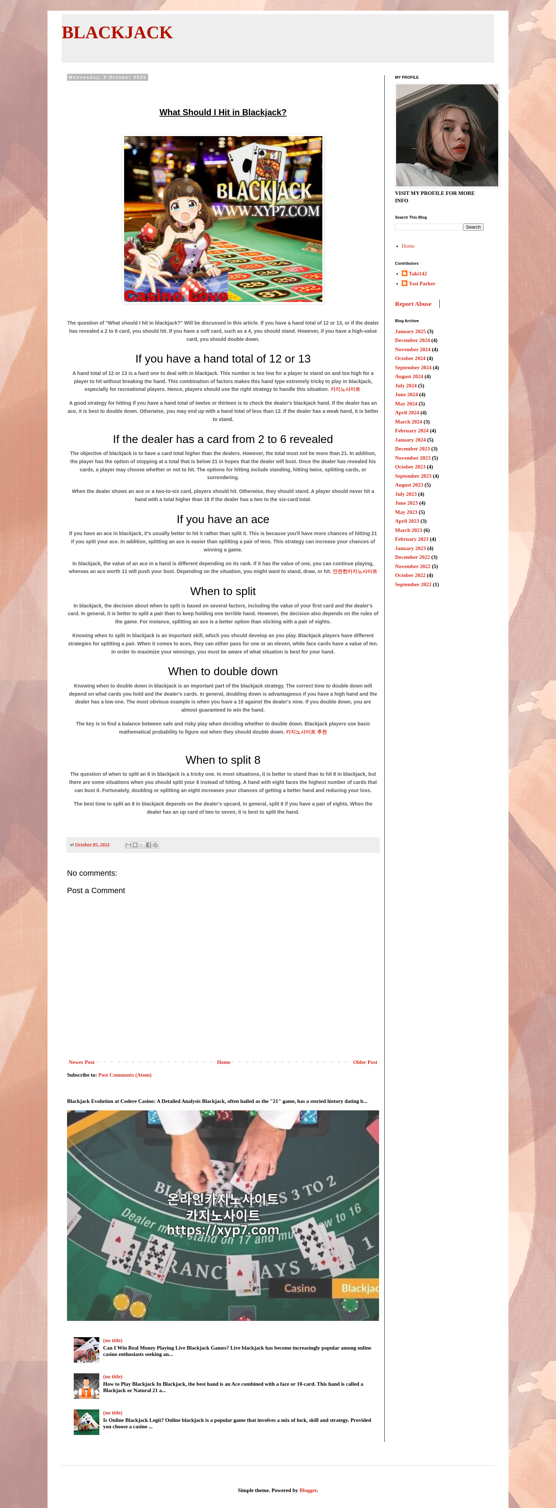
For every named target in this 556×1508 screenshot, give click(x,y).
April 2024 (407, 412)
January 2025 (410, 331)
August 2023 (409, 485)
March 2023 (408, 530)
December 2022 (412, 557)
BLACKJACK (117, 32)
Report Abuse (413, 303)
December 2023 (412, 449)
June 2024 (406, 394)
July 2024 (406, 385)
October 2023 (410, 467)
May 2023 (406, 512)
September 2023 (413, 476)
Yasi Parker (422, 283)
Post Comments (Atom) (124, 1075)
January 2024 (410, 440)
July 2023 (406, 494)
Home (223, 1062)
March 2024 (408, 422)
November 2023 (412, 458)
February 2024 (412, 430)
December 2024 (412, 340)
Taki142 (418, 273)
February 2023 (412, 539)
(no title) (113, 1340)
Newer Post (82, 1062)
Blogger (308, 1490)
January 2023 (410, 548)
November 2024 (412, 349)
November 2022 (412, 566)
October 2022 (410, 575)
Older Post (365, 1062)
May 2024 (406, 404)
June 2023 (406, 503)
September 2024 (413, 367)
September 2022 (413, 584)
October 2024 (410, 358)
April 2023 (407, 521)
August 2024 (409, 376)
